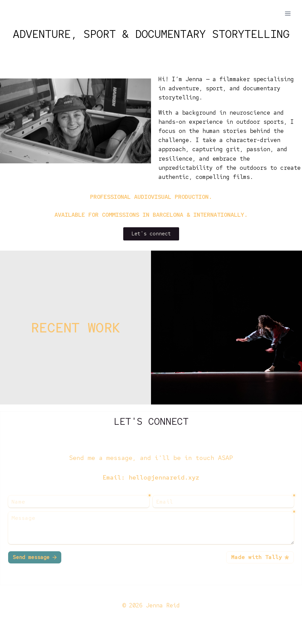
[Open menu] (287, 13)
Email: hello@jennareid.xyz (151, 477)
